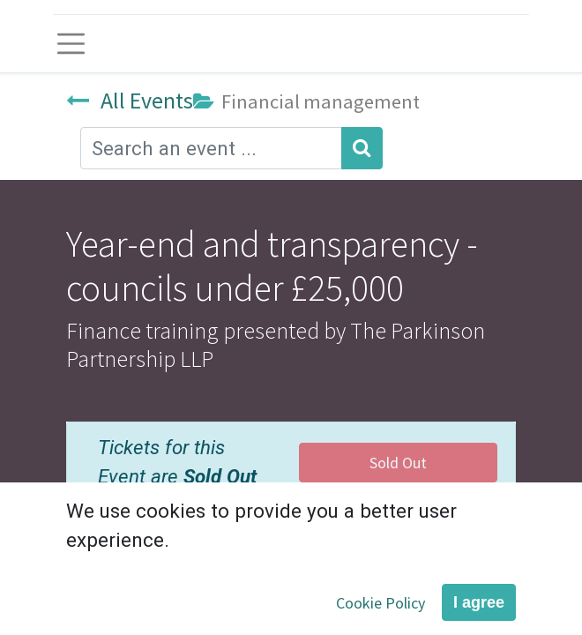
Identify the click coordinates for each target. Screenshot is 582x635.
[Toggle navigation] (71, 43)
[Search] (362, 148)
